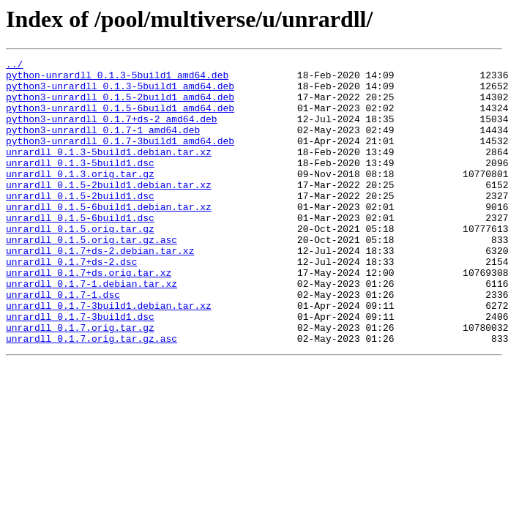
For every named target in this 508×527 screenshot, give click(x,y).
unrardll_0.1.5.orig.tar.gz (80, 263)
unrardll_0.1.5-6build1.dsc (80, 250)
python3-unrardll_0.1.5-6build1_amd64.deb (120, 118)
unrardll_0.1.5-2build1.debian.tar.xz (109, 210)
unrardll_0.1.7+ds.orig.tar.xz (88, 316)
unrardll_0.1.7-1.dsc (63, 342)
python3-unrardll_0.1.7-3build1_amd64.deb (120, 158)
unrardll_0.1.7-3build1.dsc (80, 368)
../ (14, 65)
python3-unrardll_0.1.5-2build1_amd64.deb (120, 105)
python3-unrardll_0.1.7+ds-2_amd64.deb (111, 131)
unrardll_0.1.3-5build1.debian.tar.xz (109, 171)
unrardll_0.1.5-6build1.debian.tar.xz (109, 237)
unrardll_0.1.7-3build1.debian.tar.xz (109, 355)
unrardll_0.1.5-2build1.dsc (80, 224)
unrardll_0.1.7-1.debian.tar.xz (91, 329)
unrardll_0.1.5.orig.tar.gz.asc (91, 276)
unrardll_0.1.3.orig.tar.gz (80, 197)
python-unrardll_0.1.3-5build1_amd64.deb (117, 79)
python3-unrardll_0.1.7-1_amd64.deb (103, 145)
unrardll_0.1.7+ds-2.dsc (71, 303)
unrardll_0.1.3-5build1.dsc (80, 184)
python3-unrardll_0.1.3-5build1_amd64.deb (120, 92)
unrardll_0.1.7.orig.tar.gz (80, 382)
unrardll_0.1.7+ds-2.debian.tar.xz (100, 289)
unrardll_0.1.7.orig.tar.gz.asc (91, 395)
